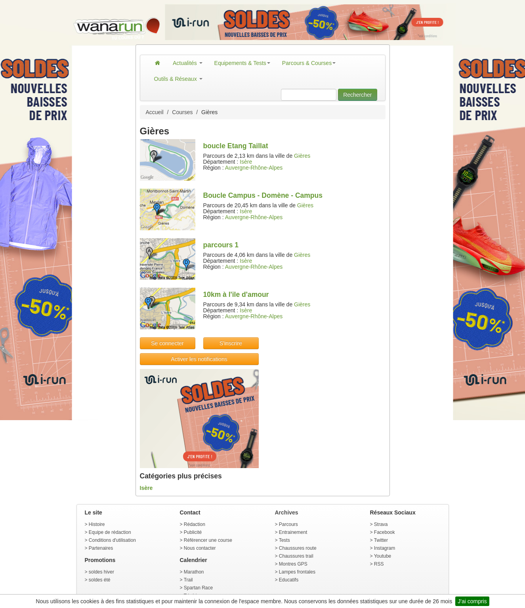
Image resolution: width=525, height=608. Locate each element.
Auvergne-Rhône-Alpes (254, 167)
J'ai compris (472, 601)
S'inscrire (231, 343)
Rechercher (357, 95)
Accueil (155, 112)
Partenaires (101, 548)
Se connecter (167, 343)
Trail (188, 580)
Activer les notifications (199, 359)
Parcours (288, 524)
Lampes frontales (297, 572)
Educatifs (288, 580)
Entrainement (293, 532)
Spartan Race (198, 588)
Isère (246, 162)
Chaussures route (298, 548)
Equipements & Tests (242, 63)
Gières (302, 156)
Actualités (187, 63)
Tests (284, 540)
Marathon (194, 572)
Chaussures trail (296, 556)
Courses (182, 112)
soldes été (100, 580)
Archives (286, 512)
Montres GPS (293, 564)
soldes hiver (101, 572)
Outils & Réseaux (178, 79)
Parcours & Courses (309, 63)
